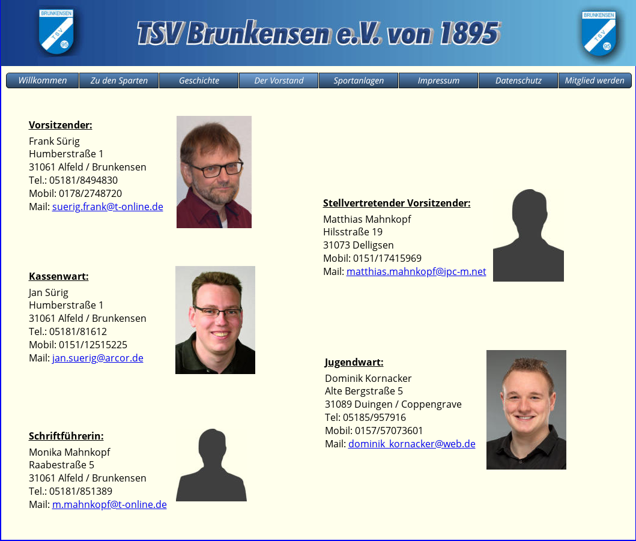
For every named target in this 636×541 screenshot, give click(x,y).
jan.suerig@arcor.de (98, 357)
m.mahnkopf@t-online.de (109, 504)
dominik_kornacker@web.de (412, 443)
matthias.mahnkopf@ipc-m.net (416, 271)
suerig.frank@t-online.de (107, 206)
